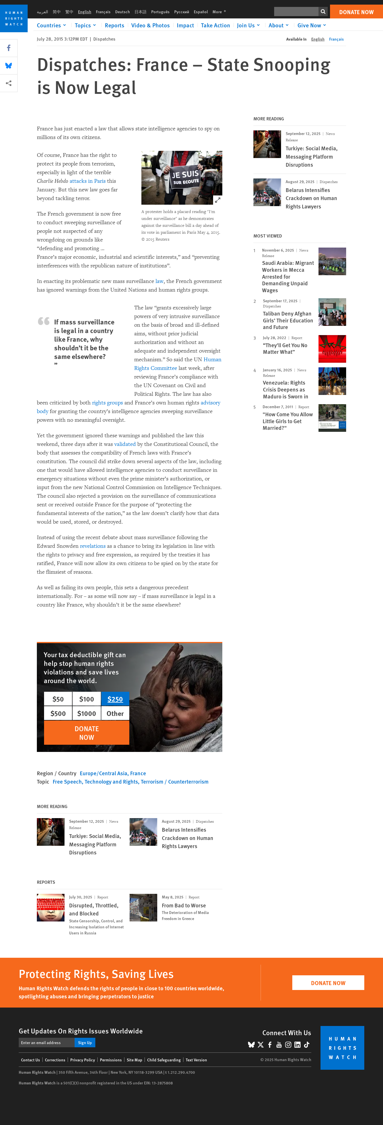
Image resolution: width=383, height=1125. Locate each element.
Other (115, 713)
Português (160, 11)
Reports (114, 25)
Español (201, 11)
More (221, 11)
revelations (93, 546)
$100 (86, 699)
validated (125, 444)
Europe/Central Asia (103, 773)
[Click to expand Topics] (86, 25)
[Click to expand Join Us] (249, 25)
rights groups (107, 402)
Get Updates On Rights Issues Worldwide (81, 1030)
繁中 (69, 11)
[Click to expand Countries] (52, 25)
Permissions (111, 1060)
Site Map (134, 1060)
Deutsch (122, 11)
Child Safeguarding (164, 1060)
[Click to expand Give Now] (312, 25)
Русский (181, 11)
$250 (115, 699)
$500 (58, 713)
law (160, 281)
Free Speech (67, 781)
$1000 (86, 713)
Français (103, 11)
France (138, 773)
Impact (185, 25)
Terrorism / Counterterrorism (174, 781)
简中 (57, 11)
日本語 (140, 11)
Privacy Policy (82, 1060)
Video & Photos (150, 25)
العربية (42, 11)
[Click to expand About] (280, 25)
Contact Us (30, 1060)
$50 (58, 699)
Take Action (215, 25)
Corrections (55, 1060)
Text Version (196, 1060)
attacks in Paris (88, 181)
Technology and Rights (111, 781)
